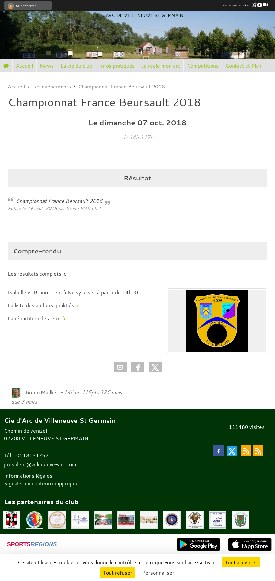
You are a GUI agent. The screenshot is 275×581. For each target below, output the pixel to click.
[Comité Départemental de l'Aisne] (172, 519)
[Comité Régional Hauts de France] (34, 519)
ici (64, 273)
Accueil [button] (24, 65)
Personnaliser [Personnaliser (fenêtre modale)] (158, 572)
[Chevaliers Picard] (57, 519)
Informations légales (28, 475)
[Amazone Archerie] (103, 519)
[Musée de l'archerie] (80, 519)
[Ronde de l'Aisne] (11, 519)
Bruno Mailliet (41, 392)
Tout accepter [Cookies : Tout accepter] (241, 562)
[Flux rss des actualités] (246, 450)
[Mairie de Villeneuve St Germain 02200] (240, 519)
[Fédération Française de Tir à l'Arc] (218, 519)
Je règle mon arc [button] (161, 65)
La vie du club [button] (76, 65)
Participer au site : (245, 5)
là (63, 318)
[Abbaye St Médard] (195, 519)
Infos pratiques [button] (117, 65)
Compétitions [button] (203, 65)
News (47, 65)
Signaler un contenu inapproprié (41, 483)
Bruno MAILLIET (83, 208)
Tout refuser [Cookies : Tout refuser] (117, 572)
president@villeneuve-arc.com (40, 464)
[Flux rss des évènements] (258, 450)
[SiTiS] (126, 519)
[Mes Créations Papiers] (149, 519)
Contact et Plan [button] (243, 65)
